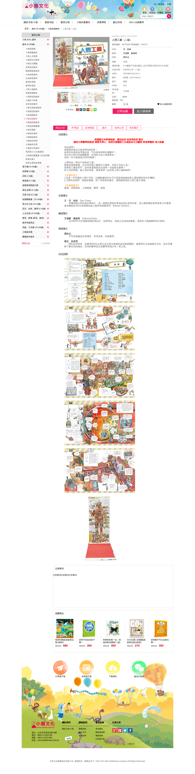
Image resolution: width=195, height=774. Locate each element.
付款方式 (82, 732)
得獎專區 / (103, 22)
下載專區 (112, 675)
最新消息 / (51, 22)
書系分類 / (67, 22)
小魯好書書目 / (85, 22)
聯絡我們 (99, 736)
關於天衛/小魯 (68, 729)
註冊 (169, 4)
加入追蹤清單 (164, 104)
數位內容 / (119, 22)
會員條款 (99, 729)
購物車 (168, 12)
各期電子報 (86, 675)
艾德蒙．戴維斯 (130, 53)
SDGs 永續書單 (136, 22)
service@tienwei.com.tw (48, 740)
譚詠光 (126, 57)
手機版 (160, 12)
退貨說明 (82, 736)
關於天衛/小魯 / (32, 22)
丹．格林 (127, 49)
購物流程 (82, 729)
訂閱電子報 (60, 675)
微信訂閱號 (139, 675)
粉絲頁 (152, 12)
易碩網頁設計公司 (97, 764)
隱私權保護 (100, 732)
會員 (145, 12)
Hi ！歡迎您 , (160, 4)
